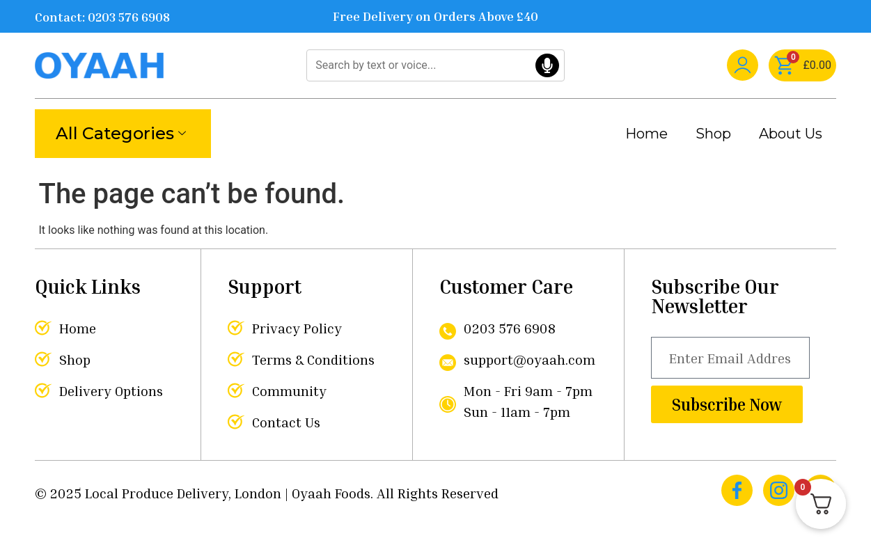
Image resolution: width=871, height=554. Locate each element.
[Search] (435, 65)
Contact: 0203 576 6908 (102, 16)
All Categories (121, 133)
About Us (790, 134)
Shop (713, 134)
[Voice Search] (547, 65)
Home (646, 134)
